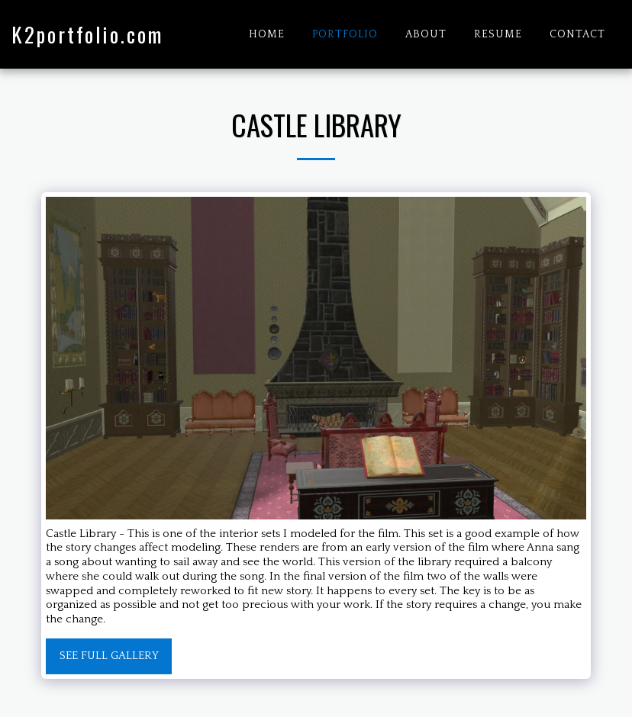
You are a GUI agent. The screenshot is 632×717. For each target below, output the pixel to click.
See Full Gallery (109, 655)
